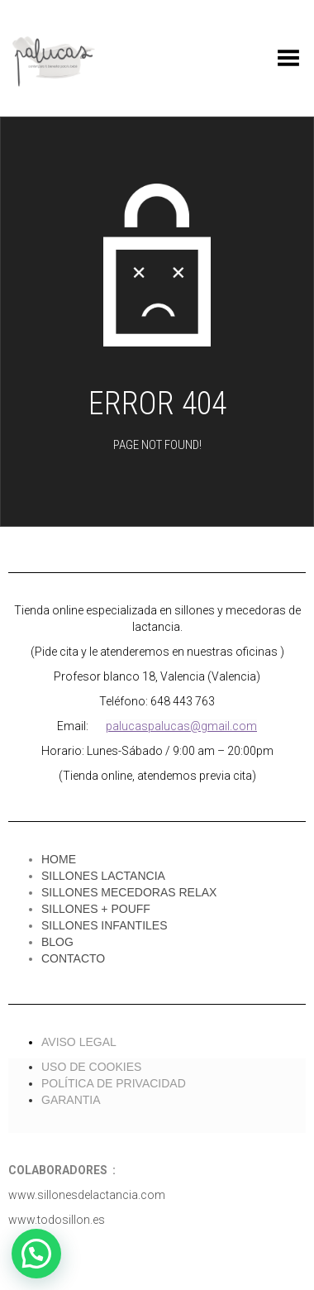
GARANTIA (71, 1099)
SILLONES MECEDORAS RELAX (128, 892)
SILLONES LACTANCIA (103, 875)
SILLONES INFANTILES (104, 925)
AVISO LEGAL (79, 1042)
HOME (58, 859)
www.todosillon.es (56, 1219)
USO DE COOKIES (91, 1066)
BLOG (57, 941)
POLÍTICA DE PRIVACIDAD (113, 1083)
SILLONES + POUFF (95, 908)
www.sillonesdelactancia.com (86, 1195)
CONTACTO (73, 958)
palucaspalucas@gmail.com (181, 726)
